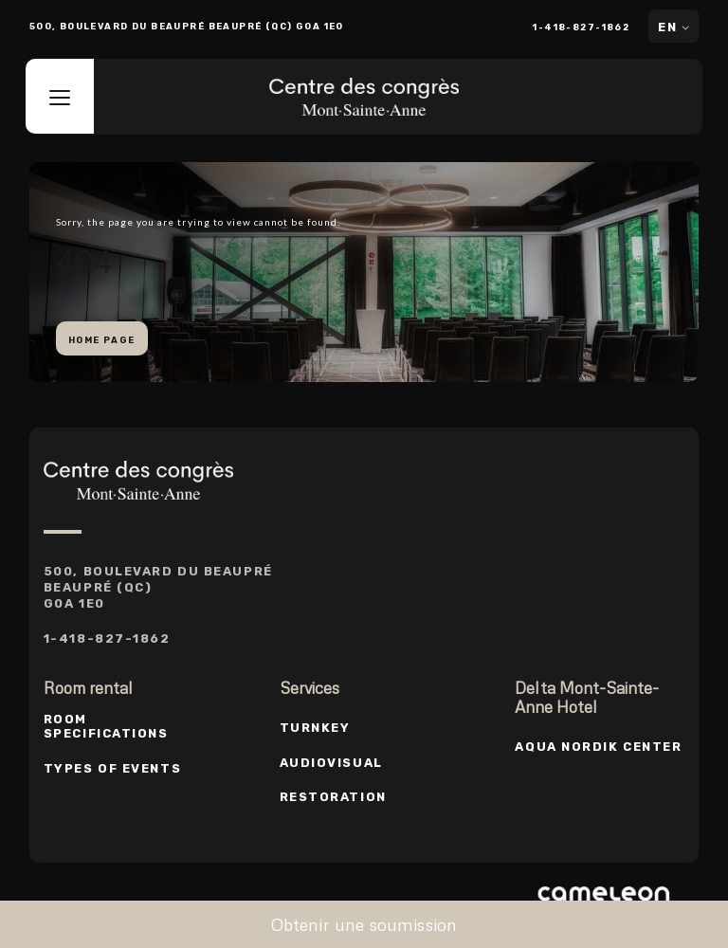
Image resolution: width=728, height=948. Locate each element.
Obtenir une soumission (364, 924)
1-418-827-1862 (582, 27)
